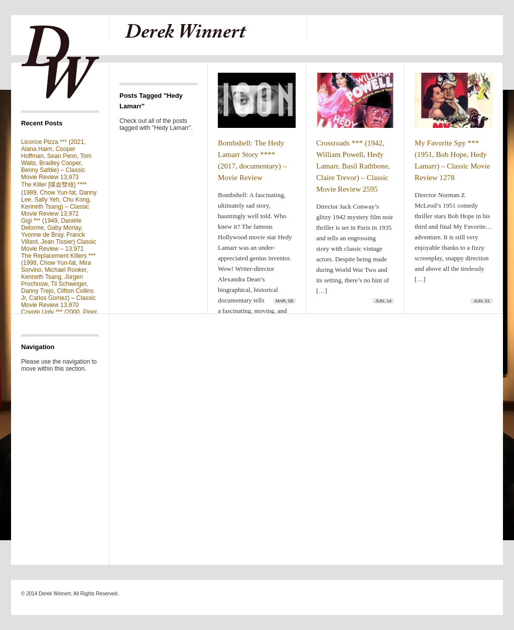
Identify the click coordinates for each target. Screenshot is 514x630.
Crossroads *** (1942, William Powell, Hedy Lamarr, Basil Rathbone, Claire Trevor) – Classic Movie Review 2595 (353, 166)
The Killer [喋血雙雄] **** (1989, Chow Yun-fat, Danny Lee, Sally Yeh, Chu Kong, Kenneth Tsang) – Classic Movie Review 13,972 (59, 199)
